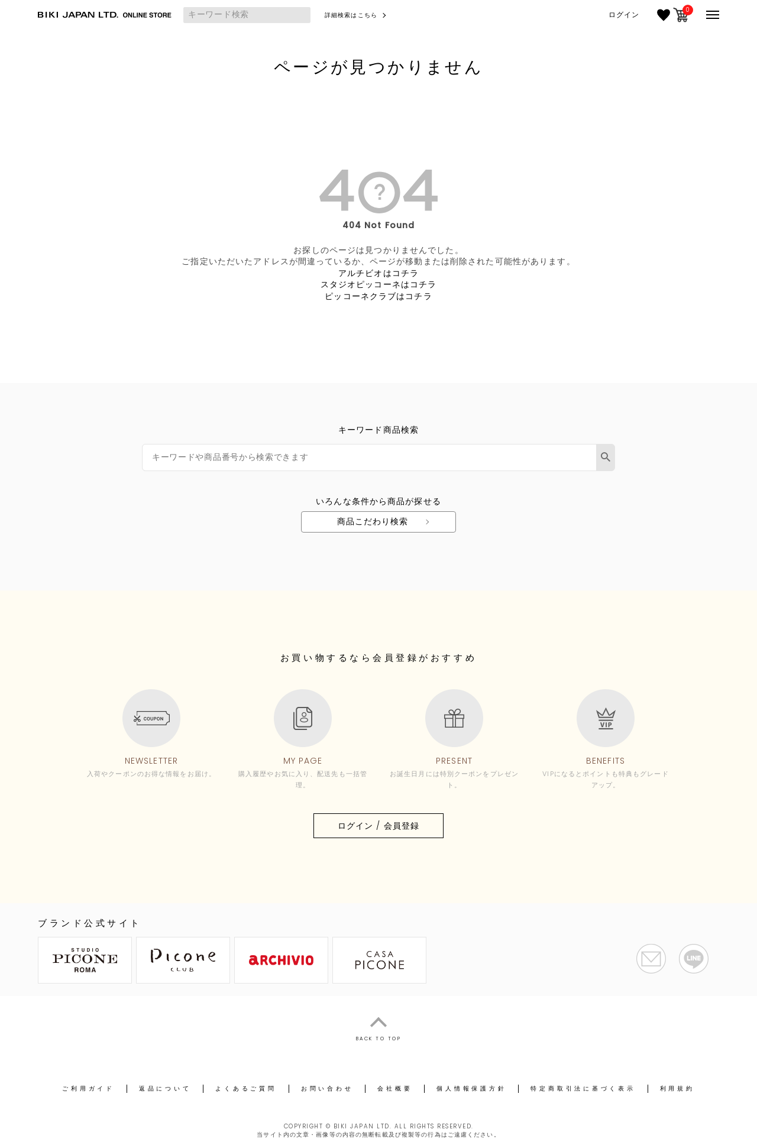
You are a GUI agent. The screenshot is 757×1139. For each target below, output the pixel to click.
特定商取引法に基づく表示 (582, 1088)
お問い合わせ (327, 1088)
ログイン (624, 15)
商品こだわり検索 (373, 521)
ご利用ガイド (88, 1088)
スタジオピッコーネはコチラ (379, 284)
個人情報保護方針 (471, 1088)
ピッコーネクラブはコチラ (378, 296)
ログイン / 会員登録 (378, 826)
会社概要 (394, 1088)
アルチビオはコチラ (378, 273)
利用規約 (677, 1088)
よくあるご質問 (245, 1088)
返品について (165, 1088)
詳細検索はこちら (351, 15)
